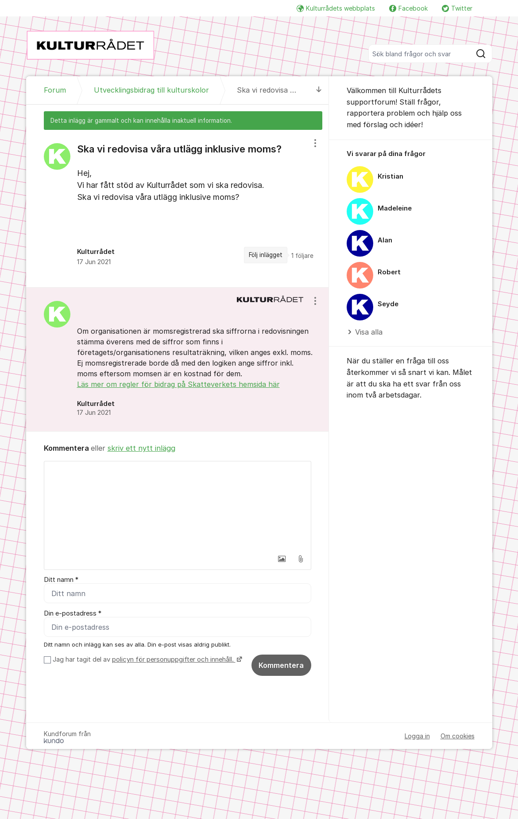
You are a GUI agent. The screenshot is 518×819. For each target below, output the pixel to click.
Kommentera (281, 665)
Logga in (417, 736)
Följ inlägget (265, 254)
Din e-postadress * (72, 613)
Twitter (457, 8)
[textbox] (177, 505)
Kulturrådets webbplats (336, 8)
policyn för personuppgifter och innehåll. (174, 659)
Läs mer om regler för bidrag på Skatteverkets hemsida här (178, 384)
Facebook (408, 8)
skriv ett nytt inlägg (141, 448)
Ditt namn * (61, 580)
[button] (282, 559)
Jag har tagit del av (146, 659)
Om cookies (458, 736)
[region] (177, 208)
